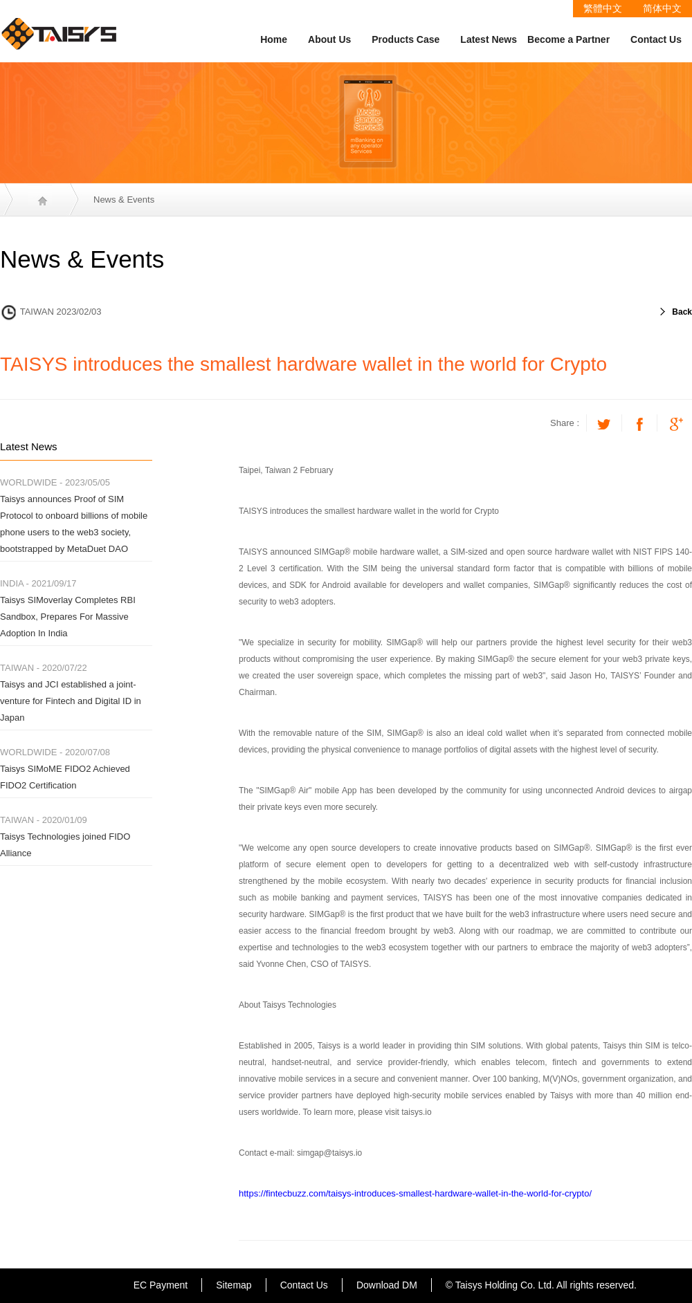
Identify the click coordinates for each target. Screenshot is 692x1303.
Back (682, 312)
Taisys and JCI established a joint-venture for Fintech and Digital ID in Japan (70, 701)
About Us (329, 39)
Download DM (386, 1285)
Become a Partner (568, 39)
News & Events (123, 199)
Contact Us (656, 39)
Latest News (488, 39)
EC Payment (161, 1285)
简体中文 (662, 8)
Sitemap (233, 1285)
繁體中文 (602, 8)
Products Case (405, 39)
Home (273, 39)
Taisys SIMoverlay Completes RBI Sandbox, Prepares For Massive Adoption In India (68, 616)
